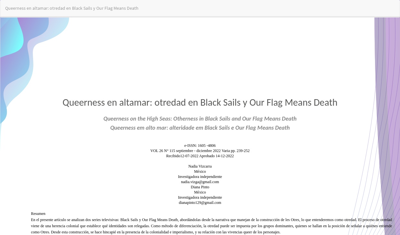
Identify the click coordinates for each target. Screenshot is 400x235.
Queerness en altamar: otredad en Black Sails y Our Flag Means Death (72, 8)
